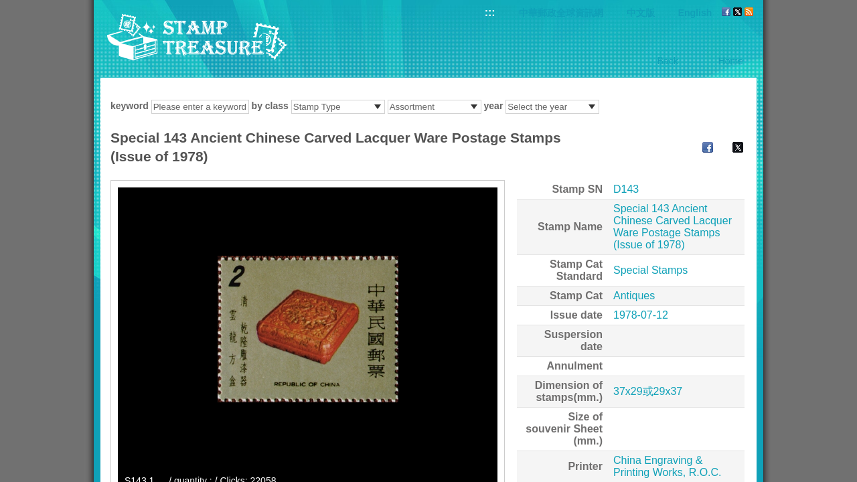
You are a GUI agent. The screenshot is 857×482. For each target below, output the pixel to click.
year (493, 105)
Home (730, 61)
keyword (129, 105)
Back (667, 61)
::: (490, 12)
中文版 (641, 12)
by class (270, 105)
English (695, 12)
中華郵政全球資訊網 (561, 12)
